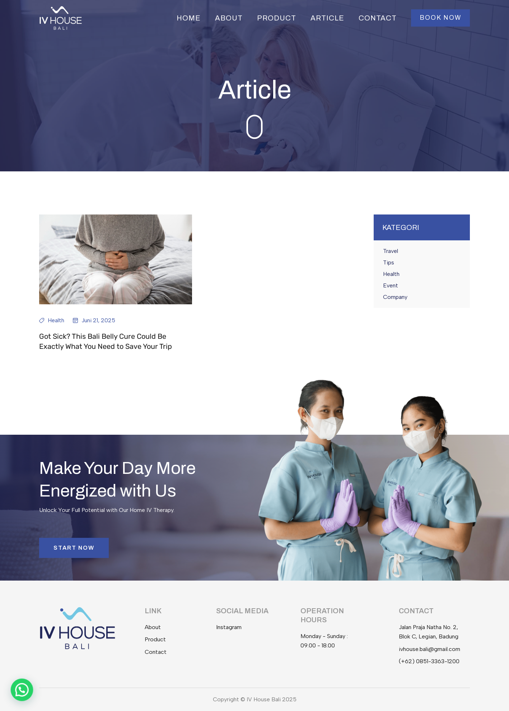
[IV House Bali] (60, 17)
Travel (390, 251)
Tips (388, 262)
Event (390, 285)
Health (56, 320)
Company (395, 297)
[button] (440, 18)
